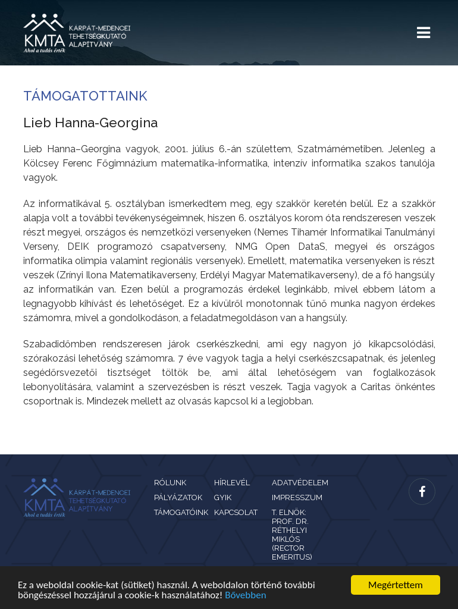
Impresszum (297, 497)
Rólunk (170, 482)
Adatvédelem (300, 482)
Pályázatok (178, 497)
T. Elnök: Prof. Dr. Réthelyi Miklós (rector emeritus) (292, 534)
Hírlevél (232, 482)
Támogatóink (181, 512)
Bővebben (245, 595)
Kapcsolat (236, 512)
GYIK (222, 497)
